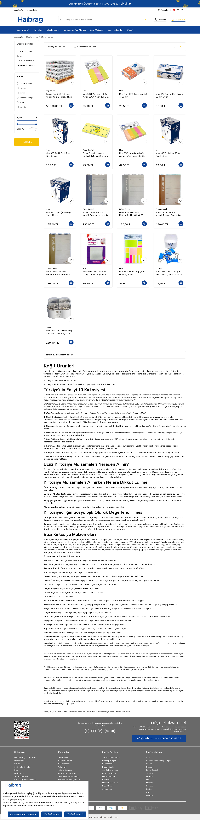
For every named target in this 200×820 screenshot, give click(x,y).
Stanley (149, 773)
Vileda (149, 764)
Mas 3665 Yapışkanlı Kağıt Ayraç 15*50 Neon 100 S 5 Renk (132, 154)
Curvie (22, 93)
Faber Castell (25, 98)
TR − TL (179, 10)
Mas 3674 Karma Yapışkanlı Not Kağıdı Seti (132, 273)
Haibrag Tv (19, 773)
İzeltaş (149, 789)
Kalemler (106, 779)
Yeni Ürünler (63, 757)
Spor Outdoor (96, 30)
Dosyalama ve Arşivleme (69, 779)
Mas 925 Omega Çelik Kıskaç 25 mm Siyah (169, 95)
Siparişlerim (32, 10)
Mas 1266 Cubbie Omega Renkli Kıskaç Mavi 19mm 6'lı (169, 273)
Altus (148, 757)
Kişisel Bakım (108, 786)
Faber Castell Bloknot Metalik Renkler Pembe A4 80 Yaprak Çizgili (169, 214)
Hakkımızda (19, 761)
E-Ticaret (91, 817)
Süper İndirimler (115, 30)
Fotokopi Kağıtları (24, 51)
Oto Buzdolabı (108, 776)
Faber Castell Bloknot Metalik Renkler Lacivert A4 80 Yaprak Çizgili (95, 214)
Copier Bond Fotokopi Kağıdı (158, 761)
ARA (140, 19)
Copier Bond (25, 83)
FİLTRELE (27, 142)
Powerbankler (108, 764)
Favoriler (163, 10)
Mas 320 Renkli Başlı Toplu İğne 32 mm (58, 154)
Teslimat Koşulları (21, 776)
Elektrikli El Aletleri (110, 783)
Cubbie (22, 88)
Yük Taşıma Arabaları (111, 757)
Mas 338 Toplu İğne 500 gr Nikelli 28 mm (58, 213)
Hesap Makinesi (109, 773)
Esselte (149, 795)
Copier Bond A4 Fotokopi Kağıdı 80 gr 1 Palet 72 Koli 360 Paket (59, 95)
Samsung (150, 786)
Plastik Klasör (108, 767)
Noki (21, 107)
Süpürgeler (107, 789)
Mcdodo (149, 776)
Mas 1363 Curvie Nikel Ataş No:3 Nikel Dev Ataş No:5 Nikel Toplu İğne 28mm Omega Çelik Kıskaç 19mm (59, 332)
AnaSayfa (18, 10)
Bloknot (20, 56)
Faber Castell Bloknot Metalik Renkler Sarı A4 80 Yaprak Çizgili (58, 273)
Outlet (130, 30)
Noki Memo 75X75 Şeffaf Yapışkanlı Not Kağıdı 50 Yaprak (94, 273)
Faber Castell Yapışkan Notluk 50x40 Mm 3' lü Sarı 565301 (95, 154)
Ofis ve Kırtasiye (65, 770)
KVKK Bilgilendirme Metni (25, 779)
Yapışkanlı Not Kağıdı (26, 65)
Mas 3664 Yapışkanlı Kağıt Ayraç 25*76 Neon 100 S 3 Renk (95, 95)
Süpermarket (23, 30)
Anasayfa (18, 37)
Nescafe (150, 767)
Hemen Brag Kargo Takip (25, 757)
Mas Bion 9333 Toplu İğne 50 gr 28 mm (133, 95)
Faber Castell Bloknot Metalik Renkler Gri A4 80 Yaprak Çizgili (131, 214)
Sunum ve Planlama (25, 61)
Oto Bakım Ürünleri (110, 770)
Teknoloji (38, 30)
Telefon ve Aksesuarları (68, 776)
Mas (21, 102)
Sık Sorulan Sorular (22, 767)
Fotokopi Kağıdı (109, 761)
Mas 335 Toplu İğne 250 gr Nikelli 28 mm (168, 154)
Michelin (149, 783)
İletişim (17, 764)
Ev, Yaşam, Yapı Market (75, 30)
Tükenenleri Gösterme (85, 47)
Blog (16, 770)
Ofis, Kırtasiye (52, 30)
